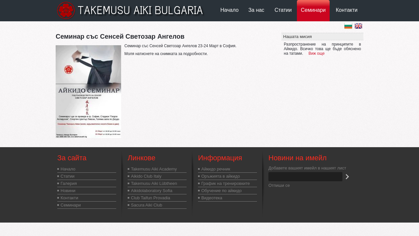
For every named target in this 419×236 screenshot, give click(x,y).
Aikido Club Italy (146, 176)
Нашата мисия (297, 36)
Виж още (316, 53)
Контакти (347, 10)
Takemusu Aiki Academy (154, 169)
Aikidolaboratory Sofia (151, 190)
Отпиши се (279, 185)
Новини (68, 190)
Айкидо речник (215, 169)
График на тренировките (225, 183)
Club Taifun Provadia (150, 197)
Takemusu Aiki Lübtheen (154, 183)
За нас (256, 10)
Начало (229, 10)
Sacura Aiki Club (146, 205)
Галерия (69, 183)
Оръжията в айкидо (220, 176)
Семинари (313, 10)
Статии (283, 10)
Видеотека (211, 197)
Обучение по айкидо (221, 190)
